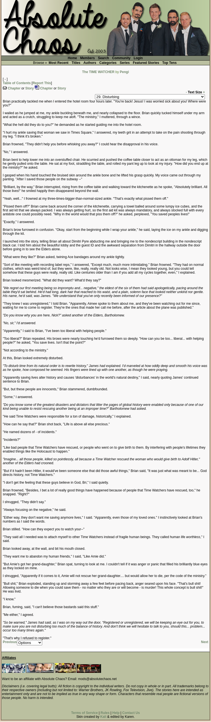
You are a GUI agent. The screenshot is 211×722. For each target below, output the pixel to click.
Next (204, 642)
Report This (41, 83)
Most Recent (58, 63)
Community (121, 58)
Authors (89, 63)
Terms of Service (84, 713)
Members (87, 58)
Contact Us (131, 713)
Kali (103, 717)
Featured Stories (146, 63)
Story (29, 88)
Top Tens (169, 63)
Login (138, 58)
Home (72, 58)
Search (103, 58)
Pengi (124, 72)
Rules (105, 713)
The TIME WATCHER (98, 72)
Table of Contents (17, 83)
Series (125, 63)
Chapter (14, 88)
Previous (10, 642)
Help (115, 713)
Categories (108, 63)
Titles (76, 63)
